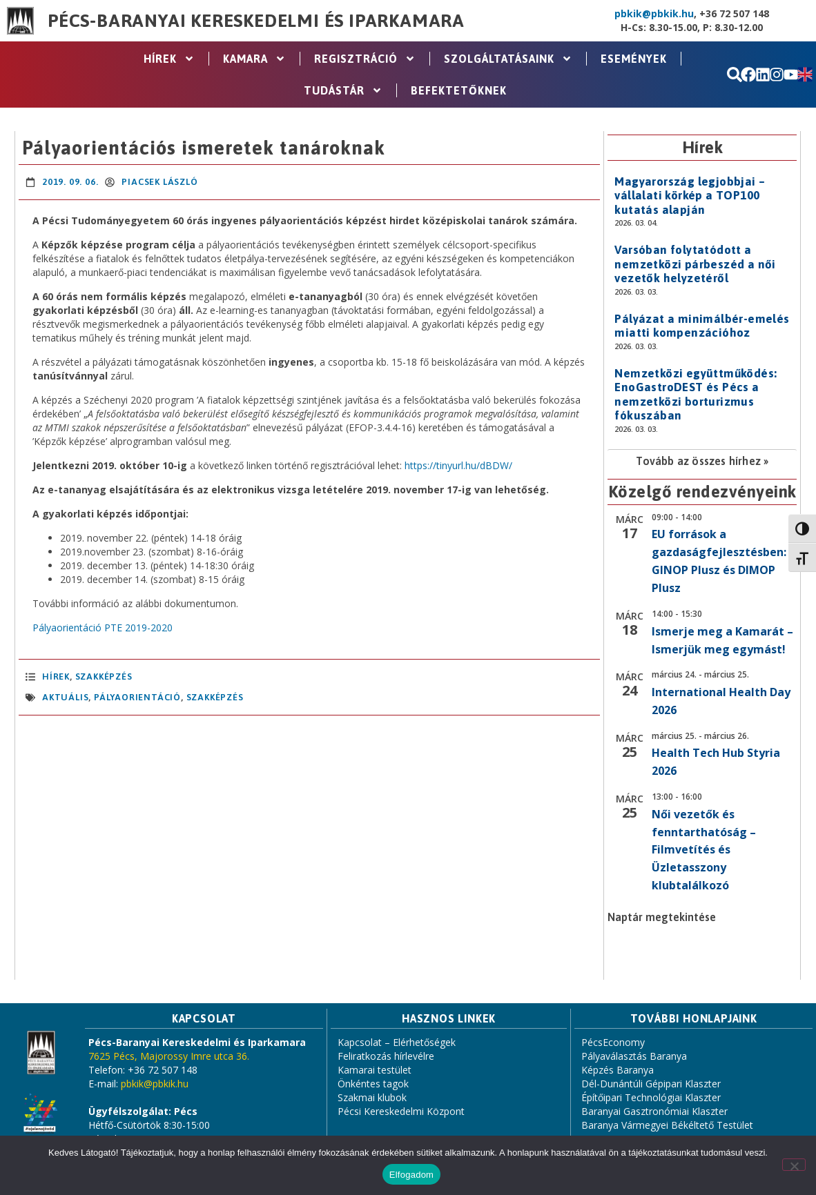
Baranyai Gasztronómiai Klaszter (654, 1111)
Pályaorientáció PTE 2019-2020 (102, 627)
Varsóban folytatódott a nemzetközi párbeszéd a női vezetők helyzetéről (694, 264)
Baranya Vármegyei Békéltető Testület (667, 1125)
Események (634, 58)
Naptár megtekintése (662, 917)
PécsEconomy (613, 1042)
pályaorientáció (137, 697)
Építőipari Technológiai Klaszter (651, 1097)
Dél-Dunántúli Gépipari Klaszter (651, 1083)
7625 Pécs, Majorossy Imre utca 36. (168, 1056)
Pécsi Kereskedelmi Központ (401, 1111)
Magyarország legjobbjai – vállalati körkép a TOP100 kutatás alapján (689, 196)
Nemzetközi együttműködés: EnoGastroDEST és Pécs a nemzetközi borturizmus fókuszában (695, 394)
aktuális (65, 697)
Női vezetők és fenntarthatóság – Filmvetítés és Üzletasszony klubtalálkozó (704, 850)
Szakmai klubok (372, 1097)
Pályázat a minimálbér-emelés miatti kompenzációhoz (701, 325)
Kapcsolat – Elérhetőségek (397, 1042)
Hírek (169, 58)
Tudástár (343, 90)
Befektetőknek (459, 90)
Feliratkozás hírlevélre (386, 1056)
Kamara (254, 58)
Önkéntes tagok (373, 1083)
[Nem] (794, 1164)
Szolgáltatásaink (508, 58)
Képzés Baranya (617, 1069)
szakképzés (215, 697)
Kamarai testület (374, 1069)
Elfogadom (411, 1174)
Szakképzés (104, 676)
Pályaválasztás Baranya (634, 1056)
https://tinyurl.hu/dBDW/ (458, 465)
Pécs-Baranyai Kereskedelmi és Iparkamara (256, 20)
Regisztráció (365, 58)
